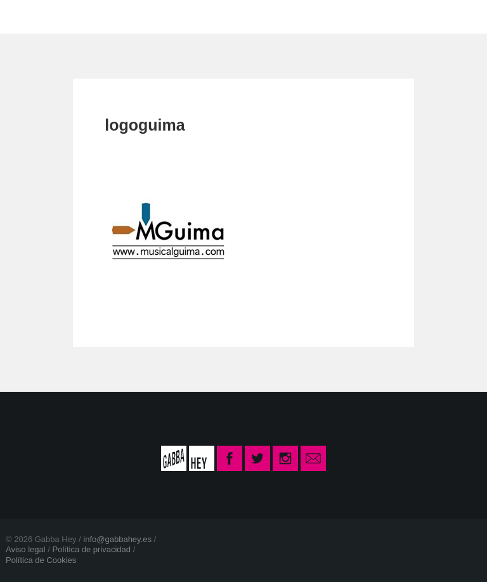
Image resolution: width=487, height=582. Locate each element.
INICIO (45, 16)
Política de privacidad (91, 549)
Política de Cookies (41, 560)
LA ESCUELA (125, 16)
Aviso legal (26, 549)
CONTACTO (220, 16)
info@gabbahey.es (117, 539)
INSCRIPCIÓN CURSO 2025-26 (368, 16)
